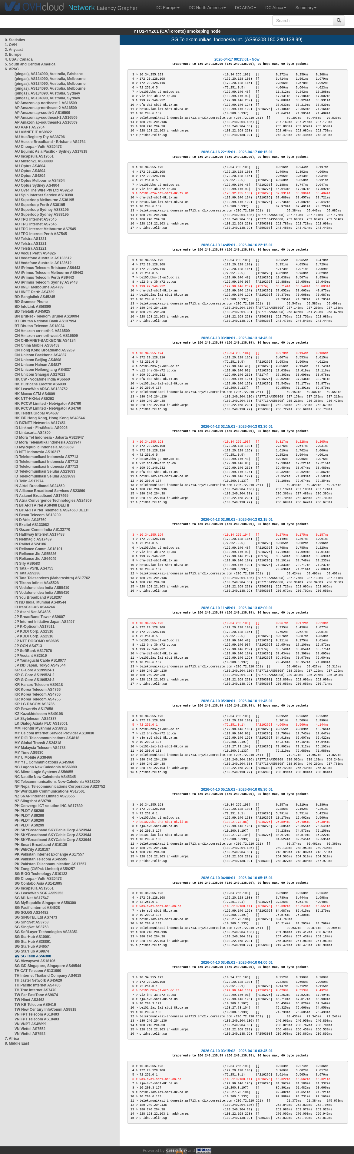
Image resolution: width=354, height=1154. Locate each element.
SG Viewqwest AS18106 (35, 961)
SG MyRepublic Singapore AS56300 (45, 903)
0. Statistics (15, 40)
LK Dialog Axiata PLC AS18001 (41, 723)
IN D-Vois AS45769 (30, 520)
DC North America (207, 7)
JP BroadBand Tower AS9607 (40, 617)
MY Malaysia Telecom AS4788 (40, 748)
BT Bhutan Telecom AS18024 (40, 326)
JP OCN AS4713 (28, 646)
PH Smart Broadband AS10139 (41, 845)
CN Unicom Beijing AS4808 (38, 360)
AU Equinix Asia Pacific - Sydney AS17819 (51, 151)
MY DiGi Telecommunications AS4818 (47, 738)
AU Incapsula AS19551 (34, 156)
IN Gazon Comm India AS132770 (42, 529)
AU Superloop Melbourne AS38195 (44, 200)
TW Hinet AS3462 (29, 1000)
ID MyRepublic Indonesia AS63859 (44, 447)
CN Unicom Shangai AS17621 (40, 374)
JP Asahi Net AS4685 (33, 612)
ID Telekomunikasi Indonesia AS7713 (46, 457)
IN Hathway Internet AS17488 (40, 534)
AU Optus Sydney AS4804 (37, 185)
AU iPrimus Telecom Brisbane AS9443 (47, 268)
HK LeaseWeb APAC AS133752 (41, 389)
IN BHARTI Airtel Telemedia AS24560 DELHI (52, 510)
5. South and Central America (30, 64)
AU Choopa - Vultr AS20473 (38, 147)
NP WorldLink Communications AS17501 (50, 791)
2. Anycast (14, 50)
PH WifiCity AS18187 (32, 849)
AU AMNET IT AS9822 (33, 132)
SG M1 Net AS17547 (32, 898)
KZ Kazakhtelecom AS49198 (39, 714)
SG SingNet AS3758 (31, 922)
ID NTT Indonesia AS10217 (37, 452)
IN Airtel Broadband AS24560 (40, 486)
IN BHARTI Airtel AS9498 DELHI (42, 505)
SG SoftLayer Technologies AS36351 (46, 932)
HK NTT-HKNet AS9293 (34, 399)
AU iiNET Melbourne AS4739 (39, 287)
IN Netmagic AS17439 (33, 539)
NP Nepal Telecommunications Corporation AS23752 (60, 786)
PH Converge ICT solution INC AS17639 (49, 806)
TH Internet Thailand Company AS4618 (48, 975)
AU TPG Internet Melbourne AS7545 (45, 229)
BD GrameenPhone (31, 302)
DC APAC (245, 7)
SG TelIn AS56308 (36, 956)
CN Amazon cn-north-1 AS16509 (42, 331)
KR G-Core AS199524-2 (35, 675)
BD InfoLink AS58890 (33, 306)
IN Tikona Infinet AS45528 (37, 583)
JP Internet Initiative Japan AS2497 (44, 622)
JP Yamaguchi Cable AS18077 (40, 660)
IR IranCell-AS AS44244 (35, 607)
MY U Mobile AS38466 (33, 757)
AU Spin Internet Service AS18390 (44, 195)
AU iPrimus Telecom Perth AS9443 (44, 277)
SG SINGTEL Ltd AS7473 (36, 917)
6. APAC (12, 69)
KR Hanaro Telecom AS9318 (39, 685)
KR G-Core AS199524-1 (35, 670)
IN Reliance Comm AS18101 (38, 549)
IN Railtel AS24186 (30, 544)
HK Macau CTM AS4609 (35, 394)
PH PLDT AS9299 (29, 811)
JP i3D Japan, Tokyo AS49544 (40, 665)
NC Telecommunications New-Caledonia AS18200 (57, 782)
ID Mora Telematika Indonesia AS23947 (48, 442)
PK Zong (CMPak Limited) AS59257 (45, 869)
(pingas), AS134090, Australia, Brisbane (49, 74)
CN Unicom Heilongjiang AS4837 (43, 369)
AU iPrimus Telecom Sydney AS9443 (46, 282)
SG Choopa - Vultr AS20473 (38, 878)
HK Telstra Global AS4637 (37, 413)
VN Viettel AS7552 (30, 1029)
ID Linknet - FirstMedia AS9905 (41, 428)
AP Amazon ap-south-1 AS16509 (42, 113)
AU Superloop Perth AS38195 (40, 205)
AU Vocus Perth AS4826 (35, 253)
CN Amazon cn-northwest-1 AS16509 (46, 336)
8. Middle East (17, 1043)
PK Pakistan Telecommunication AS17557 (50, 864)
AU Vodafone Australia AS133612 (43, 258)
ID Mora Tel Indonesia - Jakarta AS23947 (49, 437)
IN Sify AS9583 (27, 563)
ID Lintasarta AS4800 (33, 433)
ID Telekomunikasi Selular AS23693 (45, 471)
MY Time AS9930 (29, 752)
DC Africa (275, 7)
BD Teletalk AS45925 (32, 311)
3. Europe (13, 54)
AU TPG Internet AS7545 (36, 219)
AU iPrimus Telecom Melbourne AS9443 (49, 273)
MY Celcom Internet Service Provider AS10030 (54, 733)
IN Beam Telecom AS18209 (38, 515)
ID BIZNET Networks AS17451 (40, 423)
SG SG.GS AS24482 (31, 912)
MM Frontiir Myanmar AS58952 (41, 728)
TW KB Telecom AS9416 (35, 1005)
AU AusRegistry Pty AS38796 (40, 137)
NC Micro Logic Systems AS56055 (44, 772)
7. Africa (12, 1038)
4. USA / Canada (19, 59)
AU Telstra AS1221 (30, 239)
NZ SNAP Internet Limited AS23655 (45, 796)
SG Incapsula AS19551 (34, 888)
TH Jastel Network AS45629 (38, 980)
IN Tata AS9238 (27, 573)
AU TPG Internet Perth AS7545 (41, 234)
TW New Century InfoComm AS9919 (45, 1009)
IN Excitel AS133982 (32, 525)
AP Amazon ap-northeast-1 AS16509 (46, 103)
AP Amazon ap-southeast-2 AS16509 (46, 122)
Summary (305, 7)
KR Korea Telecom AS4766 (38, 689)
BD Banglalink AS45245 (35, 297)
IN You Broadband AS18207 (38, 597)
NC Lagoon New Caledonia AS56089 (46, 767)
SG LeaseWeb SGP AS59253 (39, 893)
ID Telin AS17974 (29, 481)
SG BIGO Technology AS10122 (41, 874)
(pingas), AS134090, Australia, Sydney (47, 93)
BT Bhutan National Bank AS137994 (45, 321)
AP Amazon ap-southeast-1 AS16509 (46, 117)
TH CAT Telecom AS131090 (38, 971)
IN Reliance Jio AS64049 (35, 559)
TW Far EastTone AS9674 (36, 995)
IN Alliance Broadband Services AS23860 (50, 491)
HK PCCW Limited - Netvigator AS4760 (48, 403)
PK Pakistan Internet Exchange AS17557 (49, 854)
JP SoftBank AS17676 (33, 651)
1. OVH (11, 45)
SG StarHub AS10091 (33, 937)
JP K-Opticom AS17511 (35, 626)
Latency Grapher (102, 7)
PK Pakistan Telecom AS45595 (41, 859)
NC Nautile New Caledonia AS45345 (45, 777)
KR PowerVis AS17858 (34, 709)
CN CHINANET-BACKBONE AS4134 (45, 340)
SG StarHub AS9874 (32, 951)
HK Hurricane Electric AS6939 (40, 384)
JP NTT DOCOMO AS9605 (37, 641)
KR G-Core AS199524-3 (35, 680)
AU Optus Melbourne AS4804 (40, 180)
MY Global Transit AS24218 (38, 743)
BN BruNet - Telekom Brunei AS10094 (47, 316)
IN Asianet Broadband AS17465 (41, 496)
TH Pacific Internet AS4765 (38, 985)
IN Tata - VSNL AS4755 (34, 568)
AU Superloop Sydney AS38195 (42, 210)
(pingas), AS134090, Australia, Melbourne (50, 79)
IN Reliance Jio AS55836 (35, 554)
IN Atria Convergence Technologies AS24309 (53, 500)
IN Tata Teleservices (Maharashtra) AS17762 (52, 578)
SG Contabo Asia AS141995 (38, 883)
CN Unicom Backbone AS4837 (41, 355)
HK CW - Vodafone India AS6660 (42, 379)
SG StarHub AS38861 (33, 941)
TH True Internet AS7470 (35, 990)
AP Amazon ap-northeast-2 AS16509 (46, 108)
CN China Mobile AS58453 (37, 345)
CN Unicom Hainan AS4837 (38, 365)
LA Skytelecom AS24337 (36, 719)
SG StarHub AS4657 (32, 946)
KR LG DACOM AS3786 (35, 704)
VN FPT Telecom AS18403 (37, 1014)
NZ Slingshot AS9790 (33, 801)
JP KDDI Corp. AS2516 (34, 631)
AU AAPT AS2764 (30, 127)
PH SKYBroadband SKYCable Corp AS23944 (53, 830)
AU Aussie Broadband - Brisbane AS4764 (50, 142)
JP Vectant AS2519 (31, 655)
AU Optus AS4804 (30, 166)
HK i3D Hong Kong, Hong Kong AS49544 (50, 418)
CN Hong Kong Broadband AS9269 (44, 350)
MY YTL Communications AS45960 (44, 762)
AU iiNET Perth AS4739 (35, 292)
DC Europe (168, 7)
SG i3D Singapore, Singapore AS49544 (48, 966)
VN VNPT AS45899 (30, 1024)
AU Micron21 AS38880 (34, 161)
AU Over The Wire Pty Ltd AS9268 (44, 190)
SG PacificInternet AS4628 (37, 908)
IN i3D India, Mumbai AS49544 (40, 602)
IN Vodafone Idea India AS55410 (42, 588)
